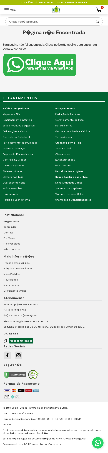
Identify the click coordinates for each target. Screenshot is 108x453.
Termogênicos (63, 137)
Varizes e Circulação (14, 148)
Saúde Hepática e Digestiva (19, 125)
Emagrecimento (65, 108)
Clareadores (62, 154)
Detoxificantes (63, 125)
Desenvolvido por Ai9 (15, 444)
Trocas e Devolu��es (17, 262)
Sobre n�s (10, 226)
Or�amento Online (15, 290)
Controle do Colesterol (16, 137)
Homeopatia (10, 194)
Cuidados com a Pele (68, 142)
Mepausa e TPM (12, 114)
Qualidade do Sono (14, 182)
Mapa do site (11, 285)
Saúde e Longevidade (16, 108)
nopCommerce (53, 444)
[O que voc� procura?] (51, 21)
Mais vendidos (12, 243)
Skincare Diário (63, 148)
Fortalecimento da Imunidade (20, 142)
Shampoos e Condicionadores (73, 199)
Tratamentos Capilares (68, 188)
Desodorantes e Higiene (69, 171)
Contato (9, 232)
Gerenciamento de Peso (69, 119)
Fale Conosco (12, 249)
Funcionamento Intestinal (17, 119)
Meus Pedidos (12, 274)
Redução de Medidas (67, 114)
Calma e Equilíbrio (13, 165)
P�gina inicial (11, 221)
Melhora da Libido (13, 177)
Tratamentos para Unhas (69, 194)
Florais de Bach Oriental (16, 199)
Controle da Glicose (14, 159)
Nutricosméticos (65, 159)
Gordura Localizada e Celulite (72, 131)
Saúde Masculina (12, 188)
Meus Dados (11, 279)
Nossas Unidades (20, 341)
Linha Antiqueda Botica (68, 182)
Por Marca (9, 238)
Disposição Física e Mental (18, 154)
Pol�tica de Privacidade (18, 268)
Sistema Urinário (12, 171)
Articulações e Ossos (15, 131)
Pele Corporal (63, 165)
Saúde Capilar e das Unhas (71, 177)
